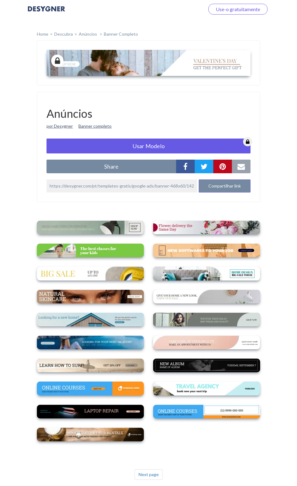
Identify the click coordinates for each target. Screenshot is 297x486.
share (111, 166)
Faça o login (185, 9)
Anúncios (88, 34)
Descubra (63, 34)
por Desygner (60, 126)
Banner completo (121, 34)
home (42, 34)
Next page (149, 474)
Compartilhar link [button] (224, 185)
